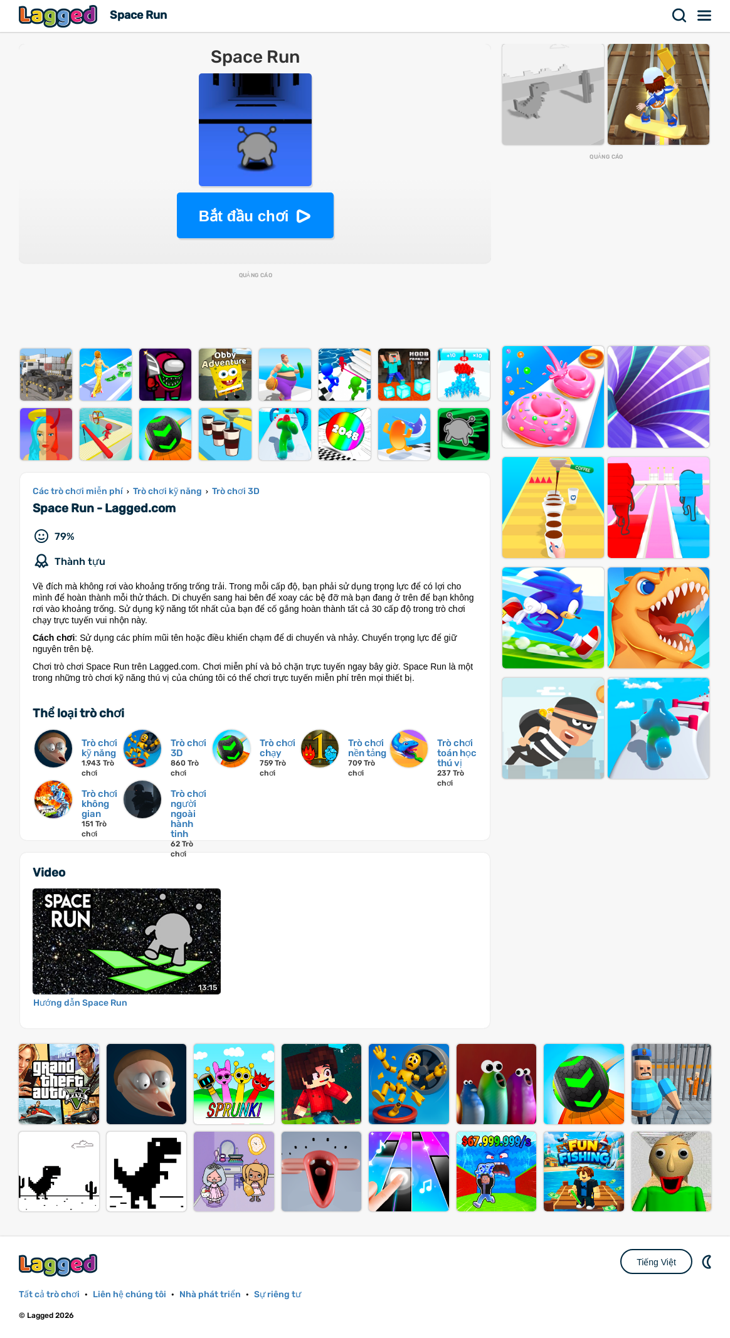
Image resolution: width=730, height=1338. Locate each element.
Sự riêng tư (277, 1294)
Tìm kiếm (679, 15)
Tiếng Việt (656, 1262)
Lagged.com (59, 1265)
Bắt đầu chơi (244, 216)
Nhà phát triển (210, 1294)
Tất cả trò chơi (49, 1294)
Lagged (59, 16)
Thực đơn (704, 15)
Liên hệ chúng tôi (129, 1294)
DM (708, 1261)
